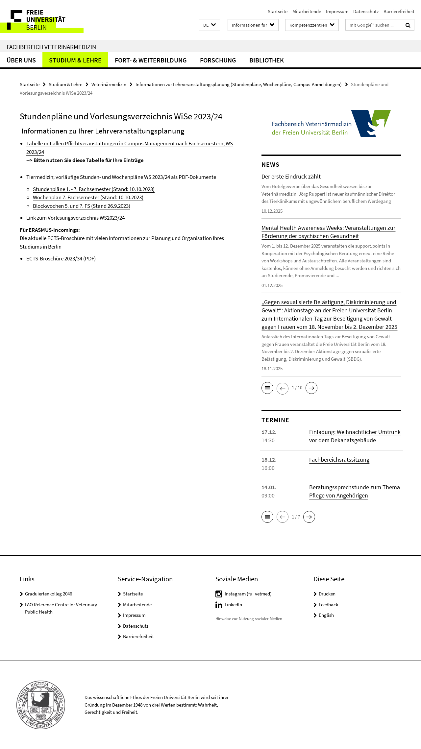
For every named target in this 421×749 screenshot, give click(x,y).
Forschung (218, 60)
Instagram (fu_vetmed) (248, 594)
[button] (209, 25)
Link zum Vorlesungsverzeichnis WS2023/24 (75, 217)
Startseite (277, 11)
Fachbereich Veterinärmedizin (51, 47)
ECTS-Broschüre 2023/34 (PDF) (61, 258)
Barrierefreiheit (399, 11)
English (326, 615)
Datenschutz (366, 11)
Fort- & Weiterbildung (151, 60)
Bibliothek (266, 60)
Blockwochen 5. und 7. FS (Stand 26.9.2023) (81, 205)
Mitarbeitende (306, 11)
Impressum (337, 11)
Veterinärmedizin (108, 84)
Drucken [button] (327, 594)
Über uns (21, 60)
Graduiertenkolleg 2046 (48, 594)
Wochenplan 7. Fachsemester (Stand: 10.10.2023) (88, 197)
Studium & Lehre (75, 60)
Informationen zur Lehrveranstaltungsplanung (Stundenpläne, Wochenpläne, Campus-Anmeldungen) (239, 84)
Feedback (328, 604)
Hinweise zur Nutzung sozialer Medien (248, 618)
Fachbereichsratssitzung (339, 459)
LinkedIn (233, 604)
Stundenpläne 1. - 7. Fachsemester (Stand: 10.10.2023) (94, 189)
